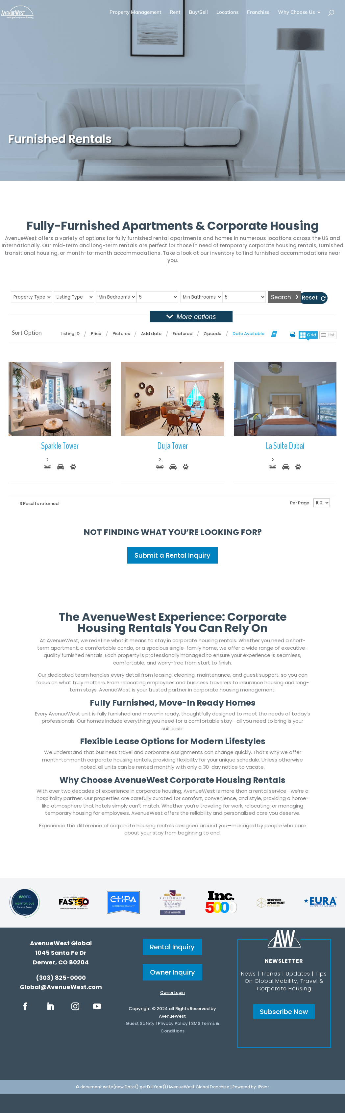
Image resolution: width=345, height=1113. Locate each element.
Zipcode (212, 333)
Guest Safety (140, 1023)
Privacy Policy (173, 1023)
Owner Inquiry (172, 972)
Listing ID (70, 333)
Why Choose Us (296, 12)
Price (96, 333)
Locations (227, 12)
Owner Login (172, 992)
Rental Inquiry (172, 947)
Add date (151, 333)
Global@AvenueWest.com (61, 987)
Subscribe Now (284, 1011)
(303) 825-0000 (61, 978)
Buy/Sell (198, 12)
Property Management (135, 12)
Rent (175, 12)
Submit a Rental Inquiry (172, 555)
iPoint (263, 1087)
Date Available (248, 333)
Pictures (121, 333)
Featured (182, 333)
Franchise (258, 12)
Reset (310, 298)
